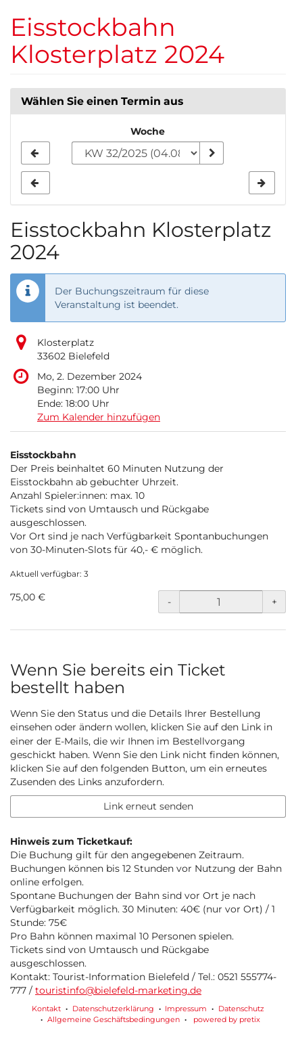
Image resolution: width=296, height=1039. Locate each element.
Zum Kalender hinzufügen (98, 417)
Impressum (186, 1008)
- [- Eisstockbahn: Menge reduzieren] (169, 602)
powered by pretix (226, 1019)
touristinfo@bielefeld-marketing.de (118, 990)
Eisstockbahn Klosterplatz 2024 (117, 40)
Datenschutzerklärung (113, 1008)
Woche (147, 131)
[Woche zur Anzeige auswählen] (135, 152)
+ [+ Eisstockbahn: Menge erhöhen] (274, 602)
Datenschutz (241, 1008)
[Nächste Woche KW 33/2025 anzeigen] (262, 182)
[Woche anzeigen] (211, 152)
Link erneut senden (148, 806)
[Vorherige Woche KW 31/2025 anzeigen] (35, 152)
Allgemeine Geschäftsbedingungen (113, 1019)
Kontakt (46, 1008)
